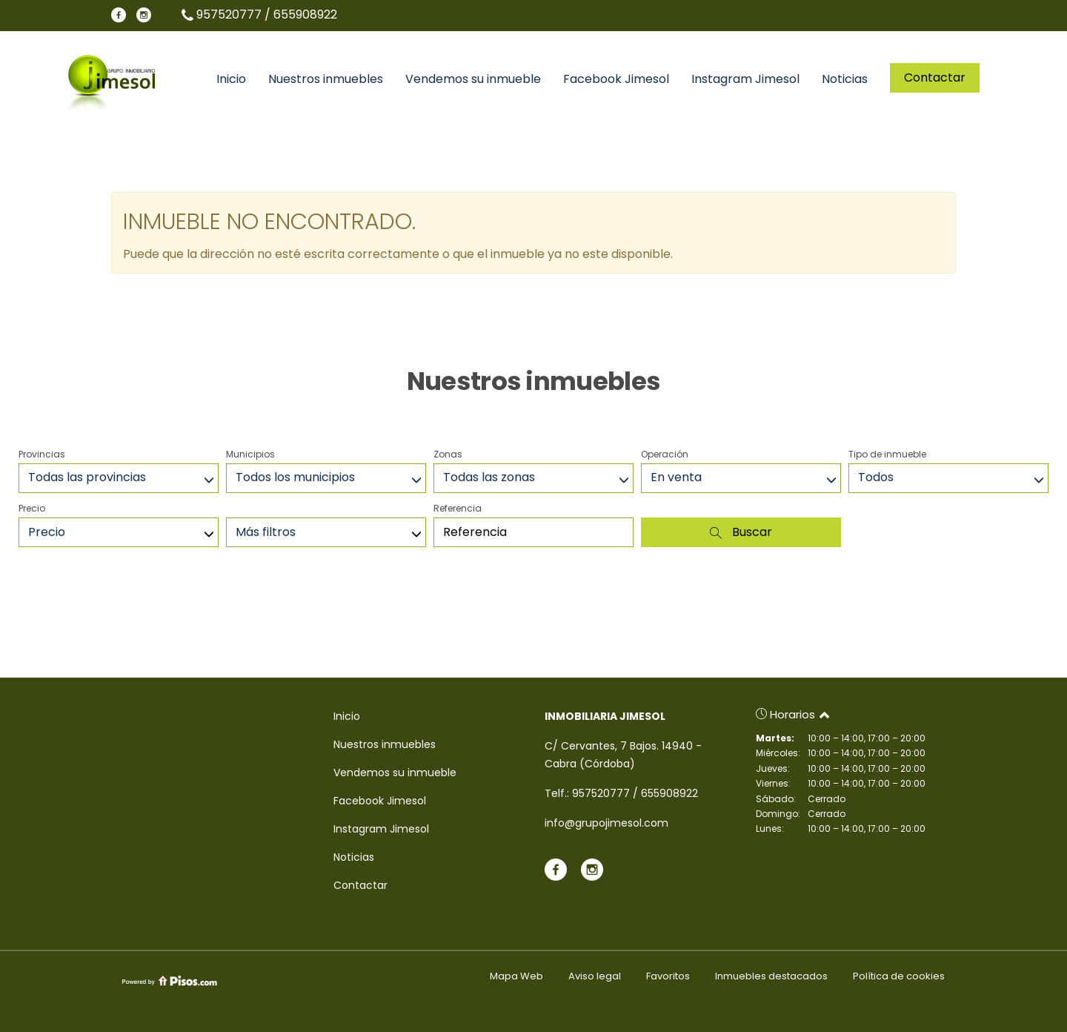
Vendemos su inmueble (473, 79)
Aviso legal (594, 976)
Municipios (250, 454)
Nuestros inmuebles (325, 79)
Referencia (457, 508)
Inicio (231, 79)
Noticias (845, 79)
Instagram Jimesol (745, 79)
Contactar (934, 77)
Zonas (447, 454)
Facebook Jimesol (616, 79)
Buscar (741, 531)
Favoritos (668, 976)
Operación (664, 454)
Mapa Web (516, 976)
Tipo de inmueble (887, 454)
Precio (32, 508)
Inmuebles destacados (771, 976)
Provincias (42, 454)
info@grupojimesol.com (606, 823)
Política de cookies (899, 976)
